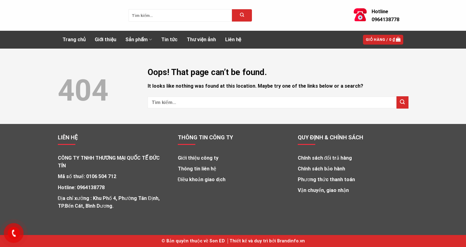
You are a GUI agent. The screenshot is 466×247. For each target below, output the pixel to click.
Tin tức (169, 39)
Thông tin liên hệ (197, 169)
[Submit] (402, 102)
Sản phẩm (138, 40)
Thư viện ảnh (201, 39)
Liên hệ (233, 39)
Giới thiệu (105, 39)
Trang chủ (74, 39)
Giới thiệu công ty (198, 158)
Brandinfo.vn (291, 241)
